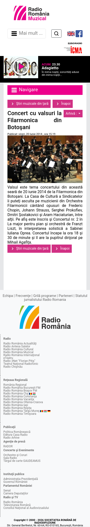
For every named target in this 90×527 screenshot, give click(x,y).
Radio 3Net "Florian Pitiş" (19, 361)
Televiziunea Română (16, 505)
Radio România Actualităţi (19, 343)
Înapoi (63, 104)
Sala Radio (10, 458)
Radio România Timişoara (19, 413)
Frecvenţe (23, 296)
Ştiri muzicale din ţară (29, 104)
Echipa (8, 296)
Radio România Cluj (15, 393)
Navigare (24, 90)
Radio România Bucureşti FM (21, 387)
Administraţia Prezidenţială (20, 479)
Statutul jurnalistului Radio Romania (55, 298)
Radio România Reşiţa (17, 408)
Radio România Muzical (18, 352)
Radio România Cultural (18, 349)
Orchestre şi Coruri (15, 455)
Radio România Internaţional (21, 355)
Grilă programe (44, 296)
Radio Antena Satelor (16, 346)
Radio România (13, 502)
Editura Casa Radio (15, 434)
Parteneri (66, 296)
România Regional (15, 384)
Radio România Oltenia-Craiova (23, 402)
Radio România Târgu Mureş (21, 411)
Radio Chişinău (13, 366)
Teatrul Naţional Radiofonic (20, 363)
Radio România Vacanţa (18, 399)
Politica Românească (16, 432)
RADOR (8, 446)
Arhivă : (72, 113)
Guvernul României (15, 482)
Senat (7, 490)
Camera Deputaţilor (15, 493)
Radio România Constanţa (20, 396)
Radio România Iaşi (15, 405)
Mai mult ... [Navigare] (27, 33)
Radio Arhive (11, 437)
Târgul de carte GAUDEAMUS (21, 461)
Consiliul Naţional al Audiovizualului (26, 508)
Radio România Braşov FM (20, 390)
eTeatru (8, 358)
